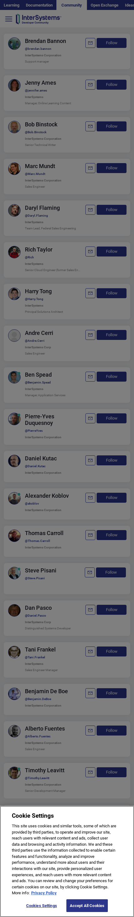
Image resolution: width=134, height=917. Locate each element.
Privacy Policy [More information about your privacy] (44, 897)
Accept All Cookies (87, 909)
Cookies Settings (41, 909)
